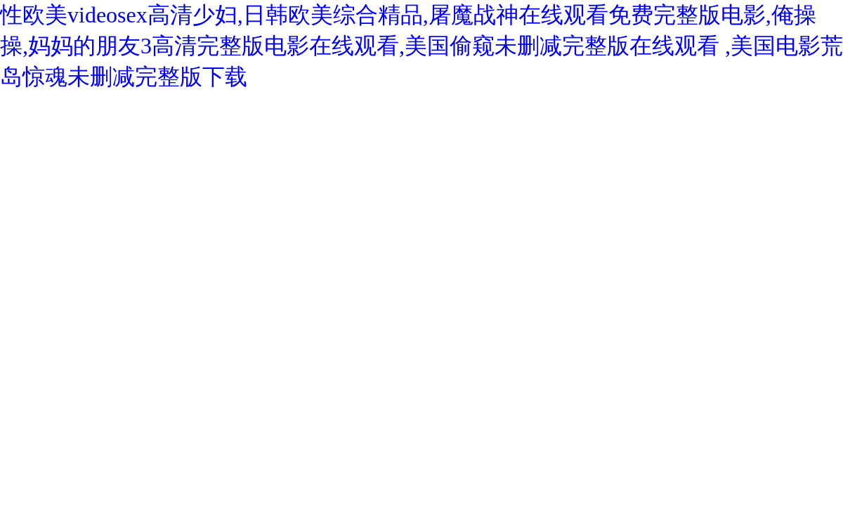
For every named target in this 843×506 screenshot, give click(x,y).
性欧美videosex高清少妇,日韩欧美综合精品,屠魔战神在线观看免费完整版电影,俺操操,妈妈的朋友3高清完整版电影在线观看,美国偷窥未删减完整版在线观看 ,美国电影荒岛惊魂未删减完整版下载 (421, 45)
